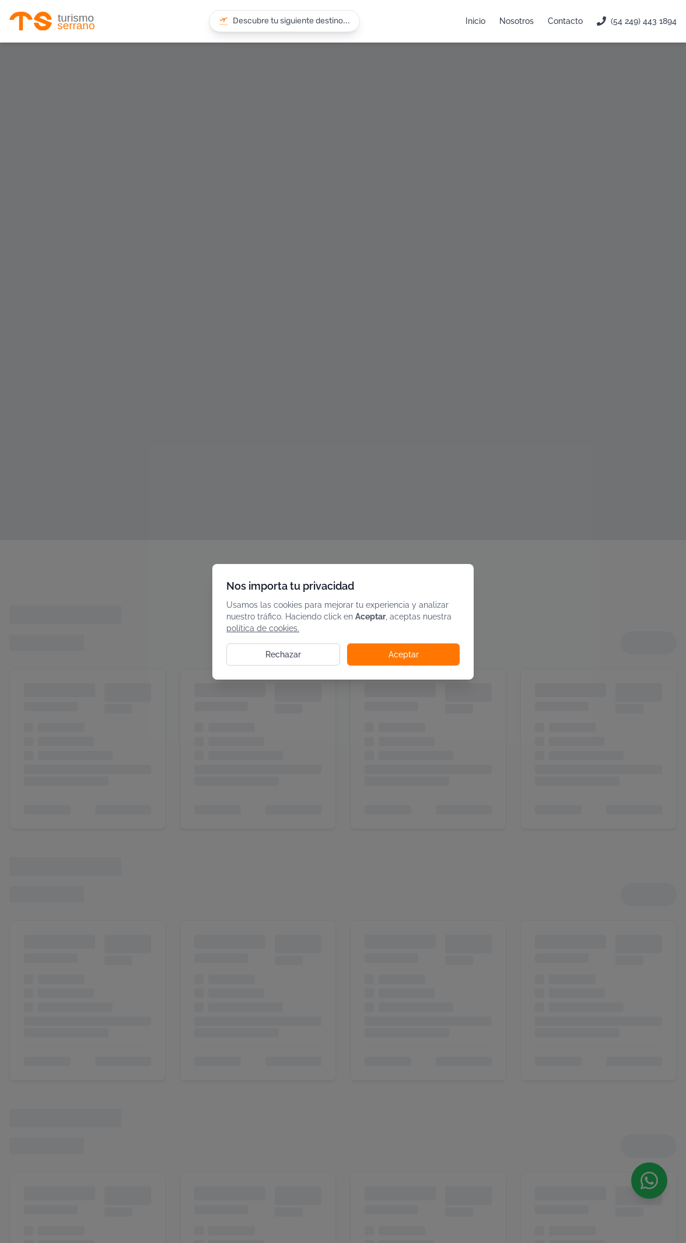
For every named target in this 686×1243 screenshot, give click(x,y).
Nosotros (516, 21)
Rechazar (283, 654)
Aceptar (403, 654)
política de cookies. (262, 628)
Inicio (475, 21)
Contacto (565, 21)
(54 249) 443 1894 (637, 21)
